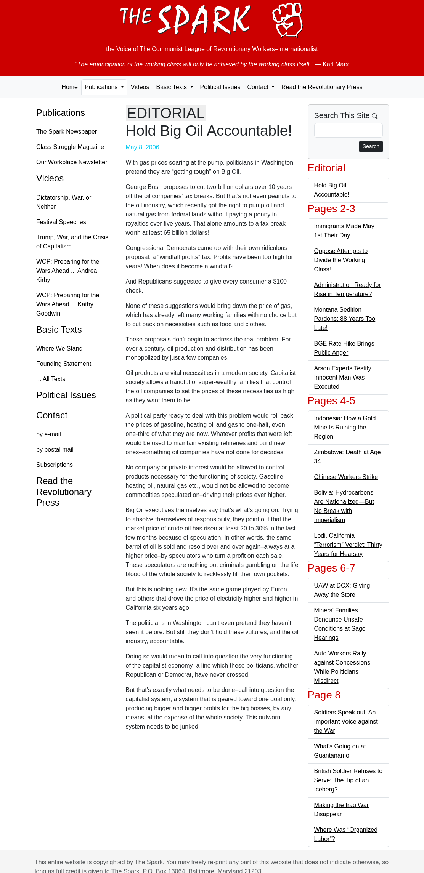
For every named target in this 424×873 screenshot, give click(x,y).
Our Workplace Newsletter (71, 162)
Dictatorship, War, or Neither (63, 202)
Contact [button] (258, 87)
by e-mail (48, 434)
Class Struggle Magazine (70, 147)
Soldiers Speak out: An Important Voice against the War (346, 721)
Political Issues (220, 87)
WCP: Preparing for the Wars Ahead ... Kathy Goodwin (67, 304)
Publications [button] (102, 87)
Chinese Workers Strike (346, 477)
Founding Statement (63, 363)
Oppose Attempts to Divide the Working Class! (341, 260)
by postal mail (55, 449)
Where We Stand (59, 348)
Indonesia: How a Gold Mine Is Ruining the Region (345, 427)
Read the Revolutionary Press (322, 87)
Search (371, 146)
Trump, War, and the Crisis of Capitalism (72, 242)
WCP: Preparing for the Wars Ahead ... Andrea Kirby (67, 270)
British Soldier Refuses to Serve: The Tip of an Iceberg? (348, 780)
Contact (51, 415)
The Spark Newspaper (66, 131)
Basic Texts (59, 330)
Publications (60, 113)
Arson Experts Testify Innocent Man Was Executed (342, 377)
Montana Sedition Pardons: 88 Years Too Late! (345, 318)
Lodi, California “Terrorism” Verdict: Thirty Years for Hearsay (348, 544)
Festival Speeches (61, 222)
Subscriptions (54, 464)
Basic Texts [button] (172, 87)
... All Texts (50, 379)
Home (69, 87)
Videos (140, 87)
